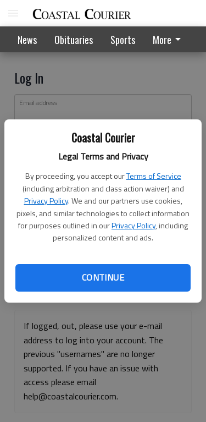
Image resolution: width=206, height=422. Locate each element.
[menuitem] (170, 39)
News (27, 39)
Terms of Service (153, 176)
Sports (122, 39)
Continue (103, 277)
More (169, 39)
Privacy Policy (46, 200)
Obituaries (73, 39)
